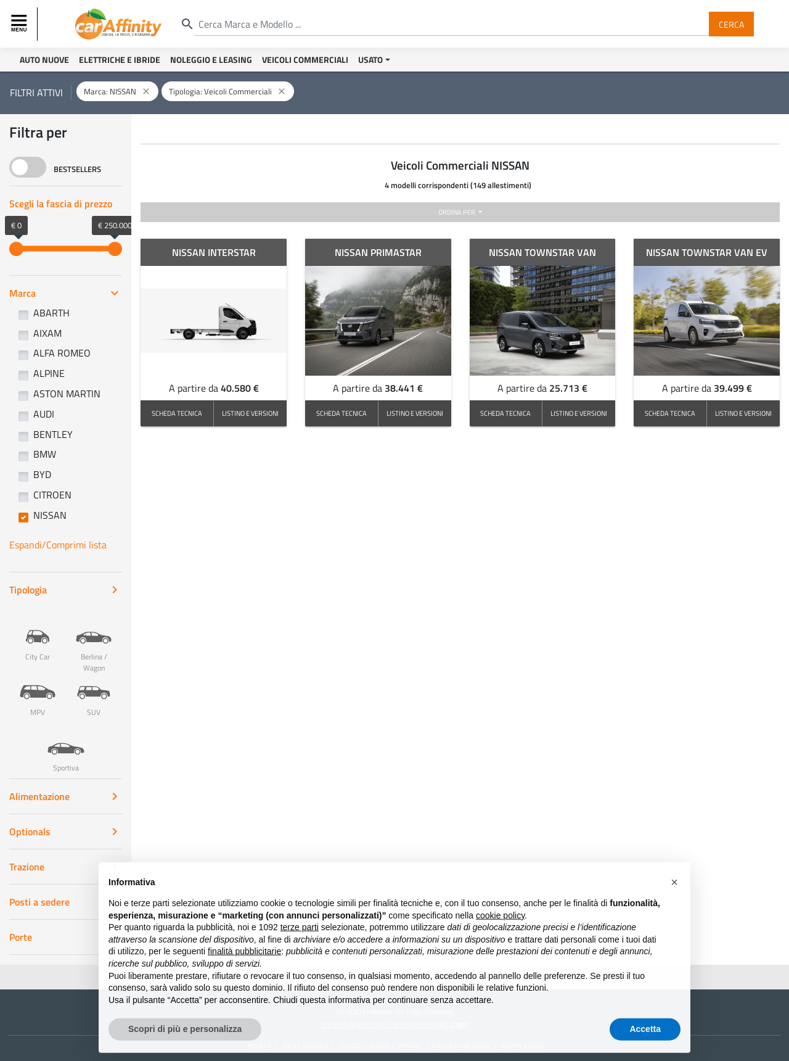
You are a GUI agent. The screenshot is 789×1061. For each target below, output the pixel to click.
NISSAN (50, 515)
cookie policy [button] (500, 931)
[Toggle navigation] (20, 24)
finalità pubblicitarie (244, 967)
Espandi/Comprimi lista (58, 544)
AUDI (43, 414)
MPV (37, 691)
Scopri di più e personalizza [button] (185, 1045)
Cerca (731, 24)
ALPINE (49, 373)
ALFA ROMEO (62, 353)
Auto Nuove (44, 59)
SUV (93, 691)
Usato (370, 59)
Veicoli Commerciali (305, 59)
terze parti (299, 943)
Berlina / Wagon (93, 641)
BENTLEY (53, 434)
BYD (42, 474)
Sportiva (65, 747)
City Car (37, 636)
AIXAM (47, 333)
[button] (674, 898)
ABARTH (51, 313)
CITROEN (52, 495)
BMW (44, 454)
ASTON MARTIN (66, 393)
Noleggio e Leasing (211, 59)
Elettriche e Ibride (119, 59)
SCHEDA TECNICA (177, 413)
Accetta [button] (645, 1045)
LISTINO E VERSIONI (250, 413)
